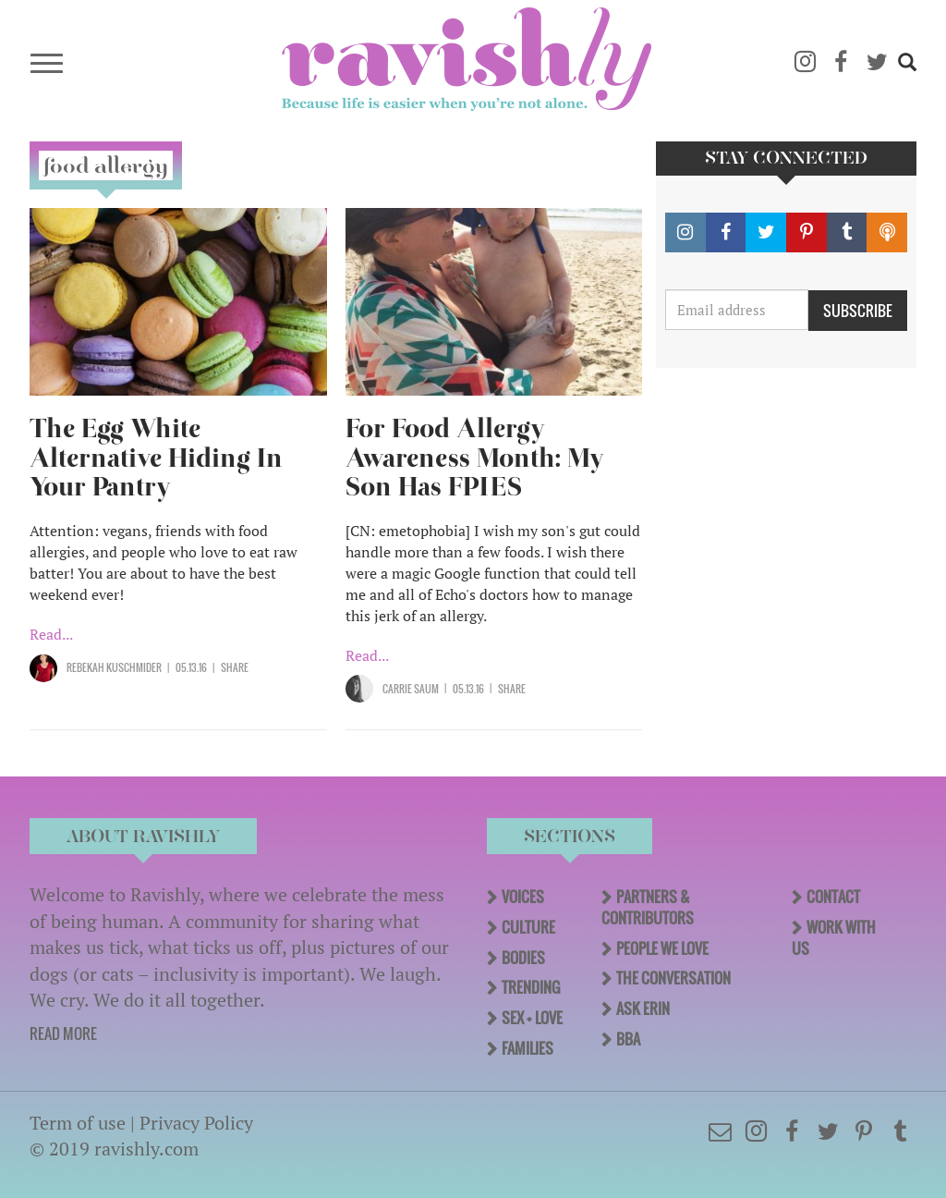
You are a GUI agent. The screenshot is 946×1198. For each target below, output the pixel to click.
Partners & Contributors (647, 907)
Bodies (523, 958)
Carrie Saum (410, 688)
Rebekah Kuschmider (114, 667)
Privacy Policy (196, 1122)
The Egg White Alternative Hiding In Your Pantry (156, 458)
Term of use (78, 1122)
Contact (833, 897)
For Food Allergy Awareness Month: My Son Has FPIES (475, 458)
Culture (528, 927)
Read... (51, 634)
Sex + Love (532, 1018)
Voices (523, 897)
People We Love (662, 948)
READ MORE (63, 1033)
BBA (628, 1039)
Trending (531, 987)
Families (527, 1048)
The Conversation (673, 978)
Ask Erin (643, 1008)
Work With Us (834, 938)
